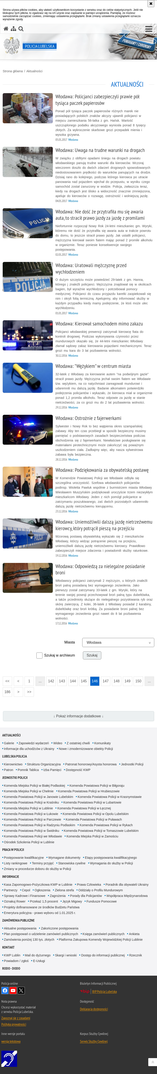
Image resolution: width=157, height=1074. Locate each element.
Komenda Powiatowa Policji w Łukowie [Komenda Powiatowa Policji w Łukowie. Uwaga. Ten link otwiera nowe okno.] (31, 814)
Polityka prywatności (13, 1024)
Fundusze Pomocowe (101, 901)
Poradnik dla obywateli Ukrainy (127, 884)
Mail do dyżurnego (38, 955)
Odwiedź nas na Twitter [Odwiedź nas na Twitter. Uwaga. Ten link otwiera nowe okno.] (21, 990)
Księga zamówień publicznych (104, 934)
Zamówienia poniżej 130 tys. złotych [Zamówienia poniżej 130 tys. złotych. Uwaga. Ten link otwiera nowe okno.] (29, 939)
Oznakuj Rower (15, 901)
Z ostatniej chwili (78, 743)
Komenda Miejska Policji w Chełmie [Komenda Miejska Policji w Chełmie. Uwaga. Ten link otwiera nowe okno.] (29, 791)
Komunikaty (102, 743)
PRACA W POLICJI (13, 849)
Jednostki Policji (132, 764)
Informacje (10, 876)
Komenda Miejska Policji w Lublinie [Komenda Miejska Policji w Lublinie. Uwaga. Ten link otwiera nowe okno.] (28, 808)
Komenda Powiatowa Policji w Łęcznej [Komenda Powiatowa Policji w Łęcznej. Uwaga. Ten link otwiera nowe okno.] (84, 808)
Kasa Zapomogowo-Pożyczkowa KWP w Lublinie (38, 884)
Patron (8, 770)
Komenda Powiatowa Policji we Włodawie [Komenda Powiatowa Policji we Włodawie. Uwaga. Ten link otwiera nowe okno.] (33, 836)
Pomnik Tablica (28, 770)
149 (127, 681)
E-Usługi (39, 961)
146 (95, 681)
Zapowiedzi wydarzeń (34, 743)
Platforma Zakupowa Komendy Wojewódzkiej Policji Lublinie (101, 939)
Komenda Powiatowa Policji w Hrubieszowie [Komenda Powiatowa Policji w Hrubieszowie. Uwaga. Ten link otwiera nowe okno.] (89, 791)
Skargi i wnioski (66, 955)
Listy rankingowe (15, 863)
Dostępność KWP (78, 770)
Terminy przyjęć (43, 863)
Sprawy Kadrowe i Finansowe (24, 896)
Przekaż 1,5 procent (44, 901)
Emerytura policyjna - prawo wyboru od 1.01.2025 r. (40, 913)
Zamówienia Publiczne (18, 920)
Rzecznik (135, 955)
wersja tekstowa (10, 1041)
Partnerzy (11, 890)
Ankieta (134, 934)
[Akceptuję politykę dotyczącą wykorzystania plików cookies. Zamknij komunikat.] (151, 3)
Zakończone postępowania (59, 928)
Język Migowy (72, 901)
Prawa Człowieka (89, 884)
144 (73, 681)
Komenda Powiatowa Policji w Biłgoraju (96, 785)
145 (84, 681)
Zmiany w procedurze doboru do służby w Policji (37, 869)
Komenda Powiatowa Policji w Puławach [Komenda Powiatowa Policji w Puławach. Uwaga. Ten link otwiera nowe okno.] (94, 819)
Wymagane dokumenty (64, 857)
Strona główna (13, 71)
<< (6, 679)
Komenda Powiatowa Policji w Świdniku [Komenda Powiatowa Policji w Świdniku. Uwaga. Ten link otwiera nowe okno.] (31, 830)
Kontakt (8, 947)
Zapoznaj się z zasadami (15, 1018)
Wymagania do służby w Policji (111, 863)
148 (117, 681)
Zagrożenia (58, 896)
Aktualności (34, 71)
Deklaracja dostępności (94, 1009)
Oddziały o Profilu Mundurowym (100, 890)
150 (138, 681)
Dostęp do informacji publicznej (103, 955)
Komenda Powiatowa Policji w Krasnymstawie (110, 797)
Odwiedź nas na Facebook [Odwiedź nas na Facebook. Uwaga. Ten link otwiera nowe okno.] (5, 990)
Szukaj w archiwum (59, 655)
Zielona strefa (64, 890)
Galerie (9, 743)
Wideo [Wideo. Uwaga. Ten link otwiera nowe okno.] (57, 743)
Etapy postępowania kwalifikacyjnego (111, 857)
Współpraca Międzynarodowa (127, 896)
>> (27, 690)
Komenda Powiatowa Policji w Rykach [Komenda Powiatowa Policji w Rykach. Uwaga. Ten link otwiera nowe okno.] (106, 825)
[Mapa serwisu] (13, 28)
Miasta (69, 642)
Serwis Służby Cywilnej (94, 1041)
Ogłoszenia (42, 890)
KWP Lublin (12, 955)
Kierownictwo (13, 764)
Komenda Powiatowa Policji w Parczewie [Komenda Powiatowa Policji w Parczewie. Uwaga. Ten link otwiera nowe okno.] (32, 819)
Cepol (26, 890)
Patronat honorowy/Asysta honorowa (91, 764)
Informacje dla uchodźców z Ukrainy (29, 749)
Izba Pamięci (52, 770)
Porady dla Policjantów (86, 896)
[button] (148, 29)
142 (51, 681)
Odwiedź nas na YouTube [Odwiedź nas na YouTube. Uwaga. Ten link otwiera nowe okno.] (13, 990)
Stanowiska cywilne (71, 863)
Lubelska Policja (14, 756)
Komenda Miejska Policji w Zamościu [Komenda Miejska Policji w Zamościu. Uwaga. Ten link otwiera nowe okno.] (92, 836)
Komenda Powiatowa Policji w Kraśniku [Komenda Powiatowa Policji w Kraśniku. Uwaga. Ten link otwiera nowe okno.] (31, 802)
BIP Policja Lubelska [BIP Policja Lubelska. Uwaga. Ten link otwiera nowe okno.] (104, 991)
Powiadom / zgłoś (16, 961)
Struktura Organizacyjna (44, 764)
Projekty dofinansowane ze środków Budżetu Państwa (42, 907)
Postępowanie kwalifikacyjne (24, 857)
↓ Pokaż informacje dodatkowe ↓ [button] (78, 716)
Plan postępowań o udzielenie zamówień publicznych (41, 934)
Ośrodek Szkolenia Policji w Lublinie (29, 842)
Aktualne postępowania (20, 928)
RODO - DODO (11, 968)
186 (7, 692)
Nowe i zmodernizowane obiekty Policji (86, 749)
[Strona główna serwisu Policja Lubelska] (6, 28)
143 (62, 681)
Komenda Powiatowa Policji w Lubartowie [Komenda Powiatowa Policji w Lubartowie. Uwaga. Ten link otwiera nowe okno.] (92, 802)
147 (106, 681)
